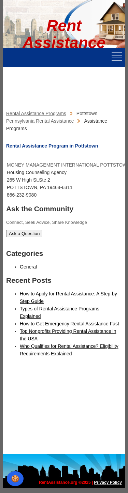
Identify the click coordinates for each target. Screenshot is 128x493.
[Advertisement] (57, 84)
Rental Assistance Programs (36, 113)
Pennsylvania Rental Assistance (40, 121)
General (28, 266)
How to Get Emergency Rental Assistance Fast (69, 323)
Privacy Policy (108, 482)
